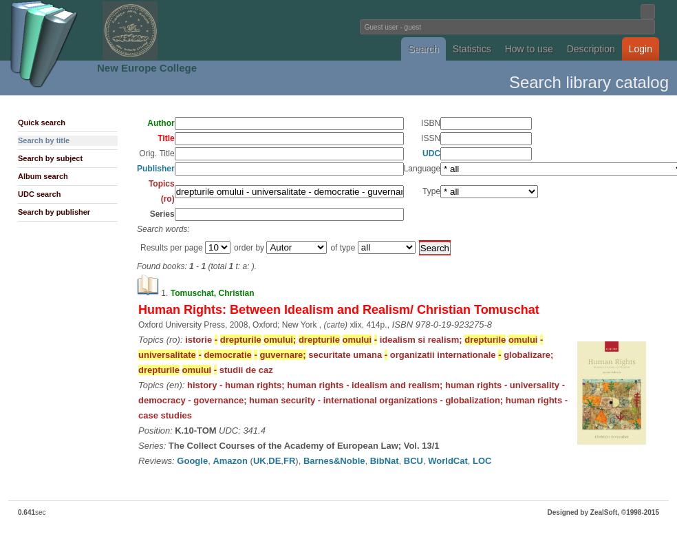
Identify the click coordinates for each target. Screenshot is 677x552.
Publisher (156, 168)
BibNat (384, 461)
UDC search (39, 194)
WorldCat (448, 461)
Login (640, 48)
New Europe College (147, 68)
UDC (431, 153)
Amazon (230, 461)
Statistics (472, 48)
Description (591, 48)
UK (259, 461)
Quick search (41, 122)
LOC (482, 461)
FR (289, 461)
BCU (413, 461)
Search (423, 48)
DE (274, 461)
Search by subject (50, 158)
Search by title (43, 140)
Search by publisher (54, 212)
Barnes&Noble (334, 461)
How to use (529, 48)
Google (192, 461)
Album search (43, 176)
